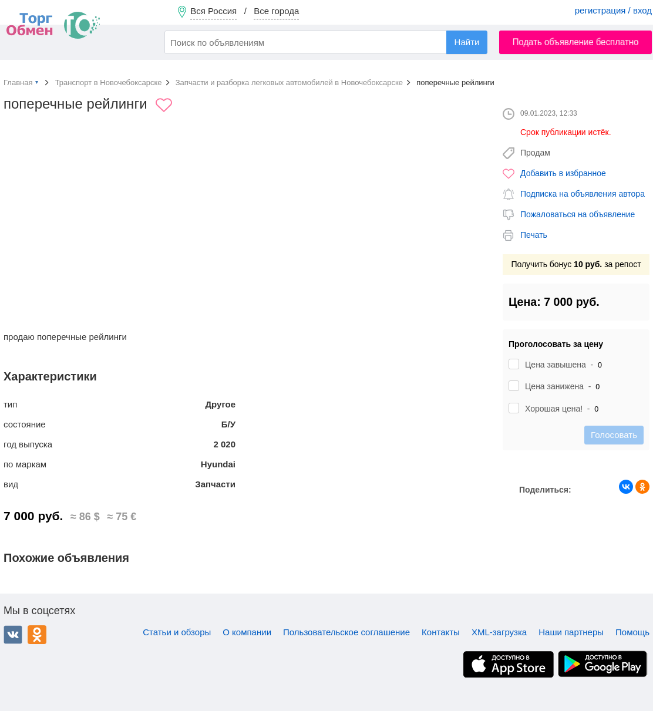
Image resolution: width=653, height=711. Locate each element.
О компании (247, 632)
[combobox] (325, 42)
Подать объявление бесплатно (576, 42)
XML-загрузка (499, 632)
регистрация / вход (613, 10)
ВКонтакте (13, 634)
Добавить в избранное (563, 173)
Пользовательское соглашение (346, 632)
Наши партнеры (571, 632)
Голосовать (614, 435)
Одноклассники (37, 634)
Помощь (632, 632)
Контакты (441, 632)
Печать (533, 235)
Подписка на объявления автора (582, 193)
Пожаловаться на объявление (577, 214)
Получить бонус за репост (576, 264)
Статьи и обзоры (177, 632)
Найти (467, 42)
